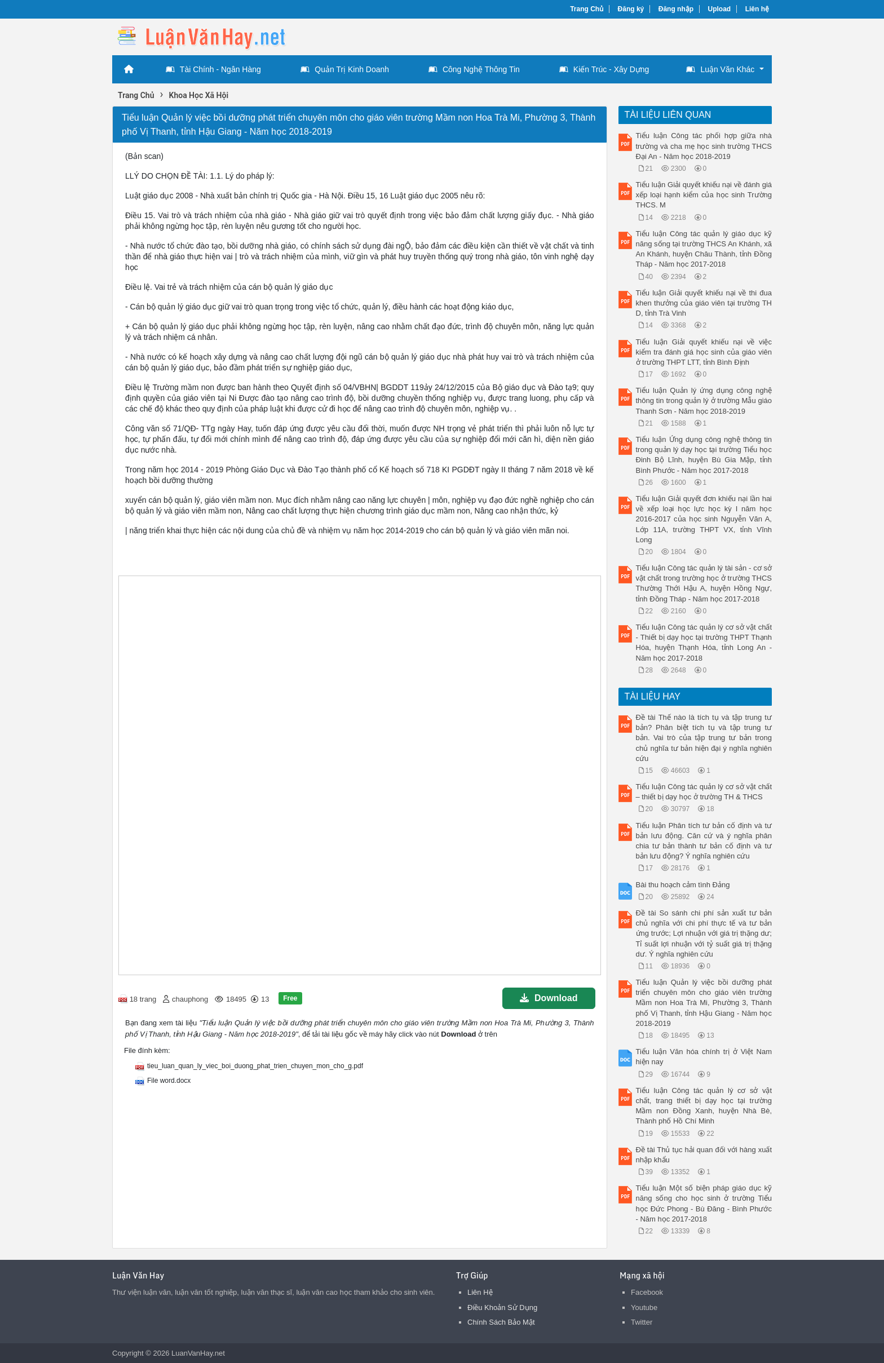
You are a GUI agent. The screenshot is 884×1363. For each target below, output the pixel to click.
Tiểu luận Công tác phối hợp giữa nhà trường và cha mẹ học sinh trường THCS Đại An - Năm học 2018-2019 (704, 145)
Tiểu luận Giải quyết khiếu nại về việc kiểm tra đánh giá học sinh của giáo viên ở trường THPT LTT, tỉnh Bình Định (704, 352)
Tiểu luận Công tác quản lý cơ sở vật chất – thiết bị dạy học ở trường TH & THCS (704, 791)
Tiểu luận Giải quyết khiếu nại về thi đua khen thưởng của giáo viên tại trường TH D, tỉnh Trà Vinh (704, 303)
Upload (719, 9)
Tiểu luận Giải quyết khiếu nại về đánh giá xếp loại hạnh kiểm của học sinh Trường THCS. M (704, 194)
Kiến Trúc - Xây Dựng (604, 69)
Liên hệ (757, 9)
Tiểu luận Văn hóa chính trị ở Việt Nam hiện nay (704, 1056)
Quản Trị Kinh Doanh (344, 69)
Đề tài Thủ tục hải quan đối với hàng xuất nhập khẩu (704, 1154)
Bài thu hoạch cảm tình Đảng (683, 884)
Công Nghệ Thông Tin (474, 69)
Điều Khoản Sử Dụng (502, 1307)
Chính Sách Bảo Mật (501, 1322)
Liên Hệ (480, 1292)
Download (548, 998)
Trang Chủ (586, 9)
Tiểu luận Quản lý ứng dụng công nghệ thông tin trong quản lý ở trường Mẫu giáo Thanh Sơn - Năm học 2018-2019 (704, 400)
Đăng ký (631, 9)
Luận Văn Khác (720, 69)
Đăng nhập (675, 9)
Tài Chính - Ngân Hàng (213, 69)
